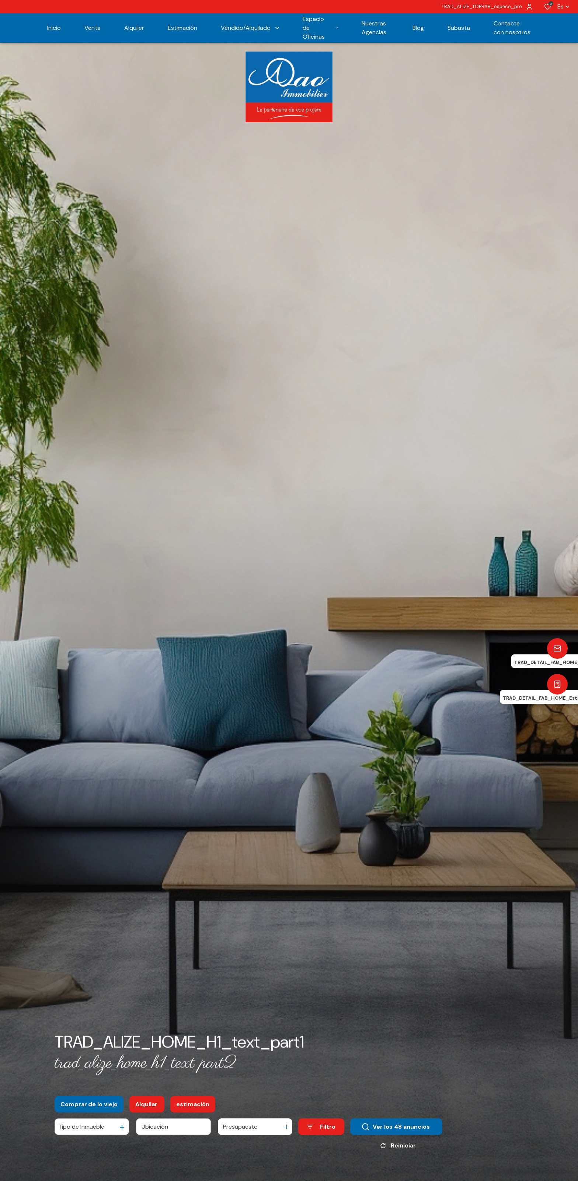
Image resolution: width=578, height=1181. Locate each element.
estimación (192, 1111)
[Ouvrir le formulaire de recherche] (321, 1134)
